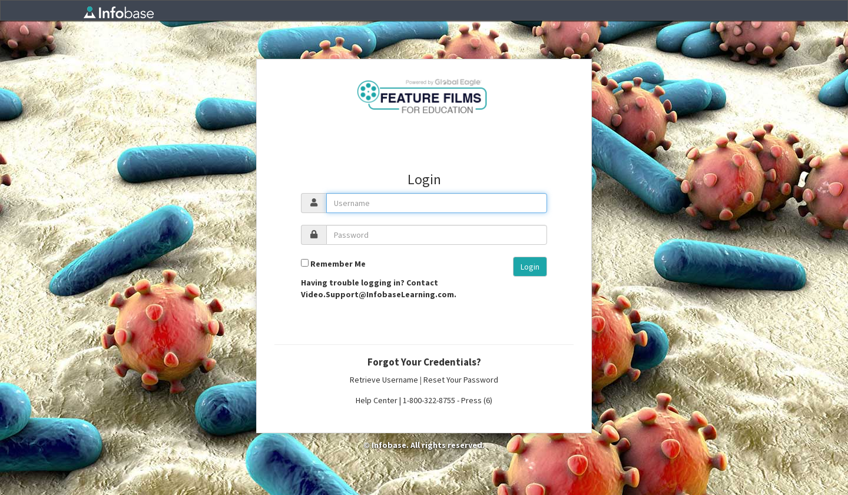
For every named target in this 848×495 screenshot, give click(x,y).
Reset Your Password (460, 379)
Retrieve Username (384, 379)
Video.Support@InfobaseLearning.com (377, 294)
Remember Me (338, 263)
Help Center (377, 400)
